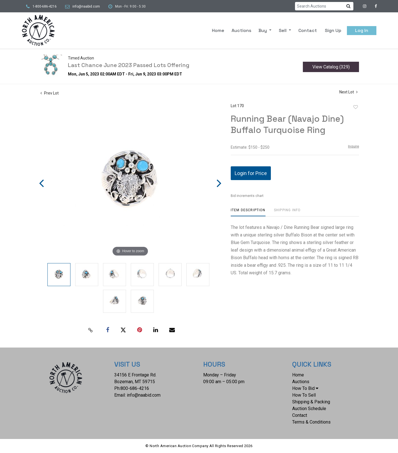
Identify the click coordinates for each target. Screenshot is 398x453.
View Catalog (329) (331, 67)
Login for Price (251, 173)
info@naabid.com (86, 6)
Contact (307, 30)
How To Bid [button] (305, 388)
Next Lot (348, 92)
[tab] (248, 212)
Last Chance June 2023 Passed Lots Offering (128, 65)
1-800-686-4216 (45, 6)
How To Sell (304, 395)
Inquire (353, 146)
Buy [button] (263, 30)
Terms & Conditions (311, 422)
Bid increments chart (247, 196)
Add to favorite (355, 107)
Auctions (241, 30)
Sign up (333, 30)
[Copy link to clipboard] (90, 330)
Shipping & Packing (311, 401)
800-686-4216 (134, 388)
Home (218, 30)
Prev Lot (49, 93)
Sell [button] (283, 30)
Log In (361, 30)
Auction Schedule (309, 408)
